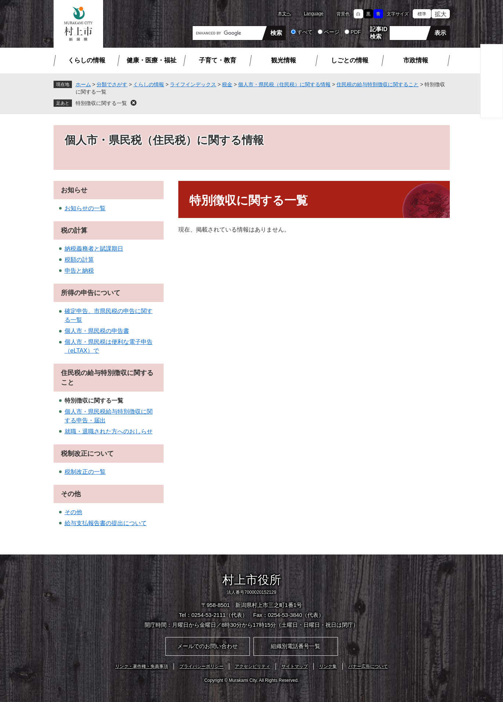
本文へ (284, 13)
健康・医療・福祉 (151, 60)
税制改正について (87, 453)
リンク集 (328, 666)
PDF (356, 32)
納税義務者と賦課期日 (94, 248)
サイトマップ (294, 666)
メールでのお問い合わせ (207, 646)
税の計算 (74, 230)
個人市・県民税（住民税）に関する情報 (284, 84)
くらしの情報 (86, 60)
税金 (227, 84)
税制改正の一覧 (85, 472)
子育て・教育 (217, 60)
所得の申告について (90, 293)
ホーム (83, 84)
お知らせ (74, 190)
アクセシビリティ (252, 666)
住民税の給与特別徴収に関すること (377, 84)
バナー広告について (368, 666)
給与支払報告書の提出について (106, 523)
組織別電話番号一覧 (295, 646)
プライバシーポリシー (201, 666)
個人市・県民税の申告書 (97, 331)
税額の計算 (79, 260)
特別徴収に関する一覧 (101, 103)
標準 (422, 14)
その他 (71, 494)
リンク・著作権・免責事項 (141, 666)
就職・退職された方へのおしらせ (109, 431)
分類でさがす (111, 84)
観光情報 (283, 60)
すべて (305, 32)
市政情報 (415, 60)
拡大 (440, 14)
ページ (331, 32)
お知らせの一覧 (85, 208)
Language (313, 13)
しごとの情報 (349, 60)
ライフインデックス (193, 84)
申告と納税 (79, 271)
